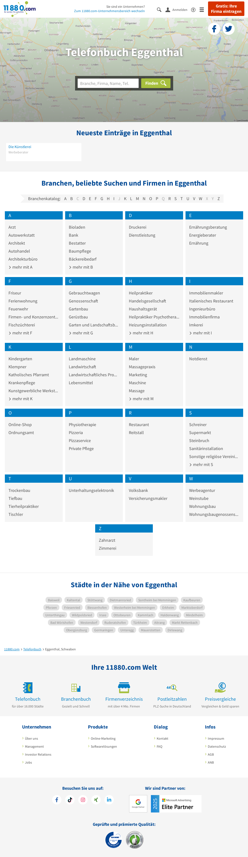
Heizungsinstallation (148, 325)
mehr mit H (141, 333)
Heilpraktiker (141, 293)
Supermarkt (200, 432)
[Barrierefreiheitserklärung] (195, 9)
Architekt (16, 243)
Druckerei (137, 227)
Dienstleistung (142, 235)
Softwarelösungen (104, 746)
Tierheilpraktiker (23, 506)
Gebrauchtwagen (84, 293)
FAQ (159, 746)
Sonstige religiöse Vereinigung (214, 456)
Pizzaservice (80, 440)
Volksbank (138, 490)
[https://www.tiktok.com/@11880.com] (70, 800)
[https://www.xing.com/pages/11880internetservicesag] (96, 800)
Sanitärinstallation (206, 448)
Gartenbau (78, 309)
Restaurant (139, 424)
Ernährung (198, 243)
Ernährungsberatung (208, 227)
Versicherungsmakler (148, 498)
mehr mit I (200, 333)
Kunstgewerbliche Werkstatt (33, 390)
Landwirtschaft (82, 366)
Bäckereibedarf (82, 259)
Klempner (17, 366)
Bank (73, 235)
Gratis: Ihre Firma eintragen (226, 8)
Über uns (31, 738)
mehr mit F (20, 333)
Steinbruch (199, 440)
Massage (137, 390)
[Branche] (108, 83)
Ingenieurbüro (202, 309)
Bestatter (77, 243)
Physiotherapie (82, 424)
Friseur (14, 293)
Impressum (216, 738)
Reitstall (136, 432)
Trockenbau (19, 490)
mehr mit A (20, 267)
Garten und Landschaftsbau (94, 325)
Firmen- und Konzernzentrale (33, 317)
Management (34, 746)
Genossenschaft (83, 301)
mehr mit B (81, 267)
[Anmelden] (178, 9)
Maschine (137, 382)
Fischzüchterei (21, 325)
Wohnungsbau (202, 506)
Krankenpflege (21, 382)
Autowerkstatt (21, 235)
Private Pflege (81, 448)
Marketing (138, 374)
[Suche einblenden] (161, 9)
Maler (134, 358)
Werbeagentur (202, 490)
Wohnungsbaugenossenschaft (214, 514)
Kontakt (162, 738)
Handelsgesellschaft (147, 301)
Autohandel (19, 251)
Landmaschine (82, 358)
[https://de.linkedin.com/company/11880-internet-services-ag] (109, 800)
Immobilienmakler (206, 293)
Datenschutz (217, 746)
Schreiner (198, 424)
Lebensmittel (81, 382)
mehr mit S (201, 464)
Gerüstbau (78, 317)
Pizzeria (76, 432)
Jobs (28, 762)
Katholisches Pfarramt (28, 374)
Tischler (15, 514)
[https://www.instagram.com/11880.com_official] (83, 800)
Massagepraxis (142, 366)
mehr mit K (20, 398)
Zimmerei (107, 548)
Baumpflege (80, 251)
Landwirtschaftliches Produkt (94, 374)
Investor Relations (38, 754)
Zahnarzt (107, 540)
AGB (211, 754)
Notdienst (198, 358)
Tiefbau (15, 498)
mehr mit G (81, 333)
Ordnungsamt (21, 432)
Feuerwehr (18, 309)
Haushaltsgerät (143, 309)
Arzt (12, 227)
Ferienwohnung (22, 301)
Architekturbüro (23, 259)
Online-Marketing (103, 738)
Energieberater (202, 235)
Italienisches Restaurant (211, 301)
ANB (211, 762)
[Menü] (204, 9)
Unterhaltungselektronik (91, 490)
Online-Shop (20, 424)
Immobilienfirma (204, 317)
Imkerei (196, 325)
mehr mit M (141, 398)
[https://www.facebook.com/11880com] (57, 800)
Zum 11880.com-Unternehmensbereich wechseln (109, 11)
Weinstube (199, 498)
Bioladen (77, 227)
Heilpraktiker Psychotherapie (154, 317)
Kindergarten (20, 358)
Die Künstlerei (19, 146)
